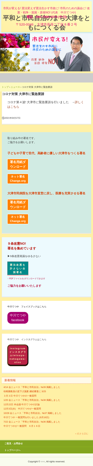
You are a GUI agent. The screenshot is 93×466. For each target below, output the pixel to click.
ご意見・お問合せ (13, 443)
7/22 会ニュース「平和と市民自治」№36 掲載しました (32, 421)
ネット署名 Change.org (18, 178)
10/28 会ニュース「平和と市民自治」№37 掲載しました (32, 413)
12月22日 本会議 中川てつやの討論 (22, 404)
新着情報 (10, 380)
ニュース (15, 87)
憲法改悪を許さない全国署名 (18, 268)
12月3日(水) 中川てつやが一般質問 (22, 408)
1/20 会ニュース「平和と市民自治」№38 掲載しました (32, 400)
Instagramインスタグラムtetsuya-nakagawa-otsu (17, 355)
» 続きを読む (81, 433)
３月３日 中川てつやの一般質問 (20, 395)
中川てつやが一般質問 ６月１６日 (22, 426)
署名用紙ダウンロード (18, 164)
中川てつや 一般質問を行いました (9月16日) (26, 417)
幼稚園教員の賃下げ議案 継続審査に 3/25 (25, 391)
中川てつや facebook (19, 318)
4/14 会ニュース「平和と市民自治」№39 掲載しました (32, 387)
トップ (5, 87)
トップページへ (12, 450)
